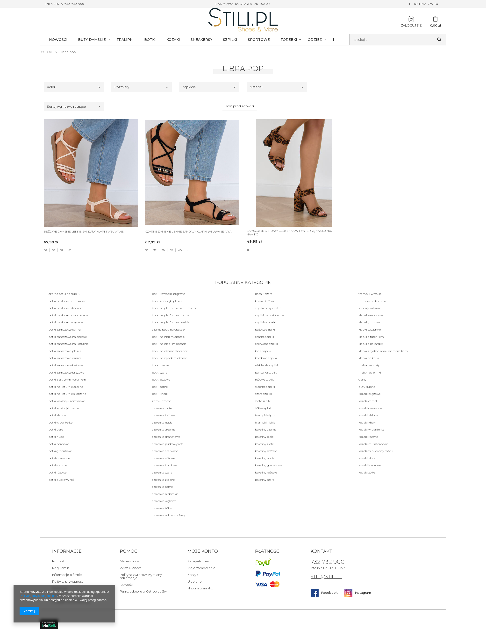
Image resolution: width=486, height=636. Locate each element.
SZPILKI (230, 39)
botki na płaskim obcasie (169, 344)
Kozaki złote (366, 458)
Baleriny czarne (265, 429)
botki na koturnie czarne (66, 387)
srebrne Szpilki (265, 387)
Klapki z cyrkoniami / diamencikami (383, 351)
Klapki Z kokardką (370, 344)
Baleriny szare (264, 479)
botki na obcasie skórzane (170, 351)
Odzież (315, 39)
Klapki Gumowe (369, 322)
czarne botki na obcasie (168, 329)
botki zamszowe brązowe (66, 372)
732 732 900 (327, 562)
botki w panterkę (60, 422)
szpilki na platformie (269, 315)
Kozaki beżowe (265, 301)
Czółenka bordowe (164, 465)
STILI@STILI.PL (326, 577)
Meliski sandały (368, 365)
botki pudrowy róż (61, 479)
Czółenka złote (162, 408)
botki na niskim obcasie (168, 337)
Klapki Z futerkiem (371, 337)
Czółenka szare (162, 472)
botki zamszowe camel (65, 329)
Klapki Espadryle (369, 329)
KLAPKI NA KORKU (369, 358)
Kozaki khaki (367, 422)
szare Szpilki (263, 394)
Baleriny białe (264, 436)
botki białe (56, 429)
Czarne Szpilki (264, 337)
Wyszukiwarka (131, 568)
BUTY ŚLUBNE (366, 387)
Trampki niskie (265, 422)
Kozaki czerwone (370, 408)
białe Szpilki (263, 351)
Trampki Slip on (265, 415)
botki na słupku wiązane (66, 322)
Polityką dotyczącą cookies (38, 596)
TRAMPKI (125, 39)
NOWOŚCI (58, 39)
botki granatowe (60, 451)
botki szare (159, 372)
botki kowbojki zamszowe (67, 401)
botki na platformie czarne (170, 315)
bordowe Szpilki (266, 358)
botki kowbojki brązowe (168, 294)
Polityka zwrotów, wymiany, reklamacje (141, 576)
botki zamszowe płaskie (65, 351)
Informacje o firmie (67, 575)
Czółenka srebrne (163, 429)
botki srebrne (58, 465)
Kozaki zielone (368, 415)
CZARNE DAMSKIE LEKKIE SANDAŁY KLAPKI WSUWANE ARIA (188, 231)
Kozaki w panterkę (371, 429)
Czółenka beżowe (163, 415)
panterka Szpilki (266, 372)
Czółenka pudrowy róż (167, 444)
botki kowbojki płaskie (167, 301)
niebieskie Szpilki (266, 365)
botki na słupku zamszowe (67, 301)
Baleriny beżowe (266, 451)
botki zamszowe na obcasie (68, 337)
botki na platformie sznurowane (174, 308)
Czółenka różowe (163, 458)
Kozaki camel (367, 401)
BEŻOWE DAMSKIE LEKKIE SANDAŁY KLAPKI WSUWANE (84, 231)
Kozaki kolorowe (369, 465)
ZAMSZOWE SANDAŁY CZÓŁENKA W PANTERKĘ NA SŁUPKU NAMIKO (289, 232)
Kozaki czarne (161, 401)
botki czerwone (59, 458)
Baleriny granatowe (268, 465)
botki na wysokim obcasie (169, 358)
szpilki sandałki (265, 322)
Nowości (126, 585)
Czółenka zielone (163, 479)
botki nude (56, 436)
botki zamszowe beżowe (66, 365)
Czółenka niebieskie (165, 494)
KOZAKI (173, 39)
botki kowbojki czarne (64, 408)
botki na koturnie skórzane (67, 394)
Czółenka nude (162, 422)
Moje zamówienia (201, 568)
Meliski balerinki (369, 372)
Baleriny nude (264, 458)
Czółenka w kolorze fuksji (169, 515)
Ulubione (194, 581)
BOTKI (150, 39)
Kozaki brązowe (369, 394)
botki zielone (57, 415)
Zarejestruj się (198, 561)
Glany (362, 379)
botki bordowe (59, 444)
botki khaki (160, 394)
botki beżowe (161, 379)
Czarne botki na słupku (64, 294)
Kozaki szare (263, 294)
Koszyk (192, 575)
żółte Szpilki (263, 408)
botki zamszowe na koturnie (68, 344)
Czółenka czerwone (165, 451)
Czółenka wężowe (164, 501)
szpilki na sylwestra (268, 308)
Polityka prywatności (68, 581)
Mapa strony (129, 561)
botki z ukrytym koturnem (67, 379)
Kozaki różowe (368, 436)
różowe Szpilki (264, 379)
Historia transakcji (200, 588)
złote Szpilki (263, 401)
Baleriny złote (264, 444)
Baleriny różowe (266, 472)
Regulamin (60, 568)
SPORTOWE (259, 39)
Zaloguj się (411, 21)
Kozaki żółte (366, 472)
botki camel (160, 387)
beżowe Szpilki (265, 329)
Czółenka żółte (162, 508)
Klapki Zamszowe (370, 315)
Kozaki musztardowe (373, 444)
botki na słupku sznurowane (68, 315)
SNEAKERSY (201, 39)
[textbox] (398, 39)
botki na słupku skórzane (66, 308)
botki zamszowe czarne (65, 358)
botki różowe (57, 472)
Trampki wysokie (369, 294)
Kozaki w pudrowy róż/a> (375, 451)
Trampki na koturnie (372, 301)
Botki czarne (160, 365)
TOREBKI (288, 39)
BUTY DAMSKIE (92, 39)
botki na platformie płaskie (170, 322)
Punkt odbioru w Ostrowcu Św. (143, 591)
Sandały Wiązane (369, 308)
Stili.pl (47, 52)
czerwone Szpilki (266, 344)
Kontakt (58, 561)
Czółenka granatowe (166, 436)
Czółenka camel (162, 486)
